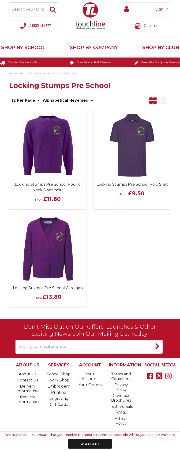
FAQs (121, 412)
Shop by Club (160, 47)
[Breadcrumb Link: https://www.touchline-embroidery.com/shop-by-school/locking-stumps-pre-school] (59, 73)
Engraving (58, 398)
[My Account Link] (146, 9)
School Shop (59, 374)
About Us (27, 374)
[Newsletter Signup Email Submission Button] (158, 347)
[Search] (28, 9)
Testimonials (121, 406)
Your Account (90, 376)
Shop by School (23, 47)
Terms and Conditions (121, 376)
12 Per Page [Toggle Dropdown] (24, 100)
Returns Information (27, 399)
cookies (25, 435)
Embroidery (59, 386)
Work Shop (58, 380)
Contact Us (27, 380)
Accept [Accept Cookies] (90, 444)
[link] (150, 376)
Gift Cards (59, 404)
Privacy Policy (121, 387)
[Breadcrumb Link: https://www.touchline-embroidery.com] (13, 73)
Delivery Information (27, 388)
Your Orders (90, 385)
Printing (58, 392)
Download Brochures (121, 398)
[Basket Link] (146, 26)
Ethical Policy (121, 421)
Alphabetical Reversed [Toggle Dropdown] (66, 100)
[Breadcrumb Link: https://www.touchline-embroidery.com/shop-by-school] (29, 73)
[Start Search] (52, 9)
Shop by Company (94, 47)
